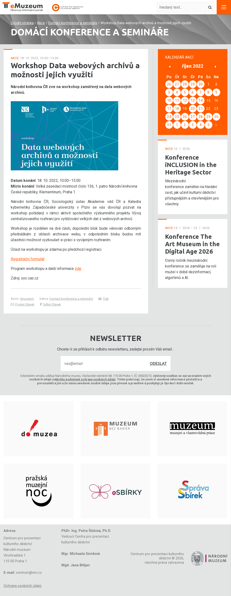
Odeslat (158, 363)
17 (169, 108)
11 (177, 100)
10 (169, 100)
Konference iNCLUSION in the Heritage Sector (191, 164)
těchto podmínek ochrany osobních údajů (85, 379)
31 (169, 125)
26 (169, 84)
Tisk (103, 299)
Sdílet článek (50, 304)
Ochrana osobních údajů (22, 586)
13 (193, 100)
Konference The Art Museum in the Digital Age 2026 (192, 244)
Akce (41, 23)
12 (185, 100)
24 (169, 117)
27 (177, 84)
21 (201, 108)
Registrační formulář (27, 259)
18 (177, 108)
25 (177, 117)
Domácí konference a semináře (72, 23)
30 (201, 84)
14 (201, 100)
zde (78, 268)
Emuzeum (27, 299)
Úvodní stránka (22, 23)
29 (193, 84)
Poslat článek (22, 304)
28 (185, 84)
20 (193, 108)
